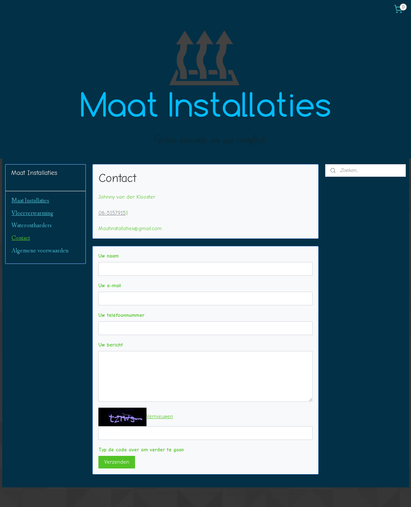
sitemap (186, 493)
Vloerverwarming (32, 213)
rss (199, 493)
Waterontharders (31, 225)
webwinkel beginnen (224, 493)
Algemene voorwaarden (39, 251)
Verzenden (116, 462)
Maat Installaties (30, 201)
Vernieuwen (159, 416)
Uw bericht (110, 345)
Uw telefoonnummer (121, 315)
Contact (20, 238)
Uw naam (108, 256)
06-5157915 (112, 213)
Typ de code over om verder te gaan (141, 450)
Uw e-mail (109, 285)
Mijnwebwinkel (282, 493)
